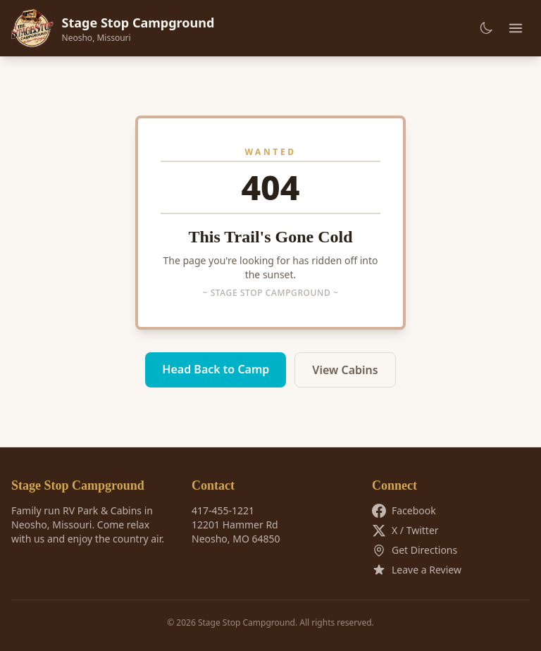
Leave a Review (416, 570)
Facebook (404, 511)
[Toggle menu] (516, 28)
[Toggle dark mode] (486, 28)
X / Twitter (405, 530)
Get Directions (414, 550)
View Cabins (345, 370)
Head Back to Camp (215, 369)
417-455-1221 (223, 510)
